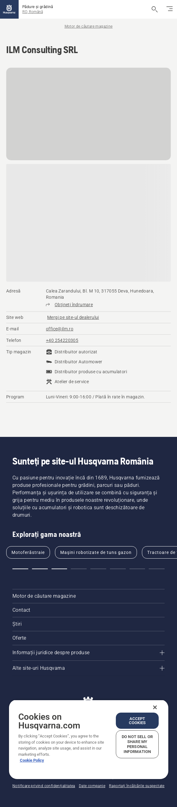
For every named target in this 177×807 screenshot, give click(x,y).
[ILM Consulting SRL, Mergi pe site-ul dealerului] (73, 317)
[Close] (154, 707)
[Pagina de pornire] (9, 9)
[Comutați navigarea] (169, 9)
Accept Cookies (137, 720)
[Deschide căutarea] (154, 9)
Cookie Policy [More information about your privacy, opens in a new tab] (32, 760)
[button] (20, 568)
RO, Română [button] (32, 12)
